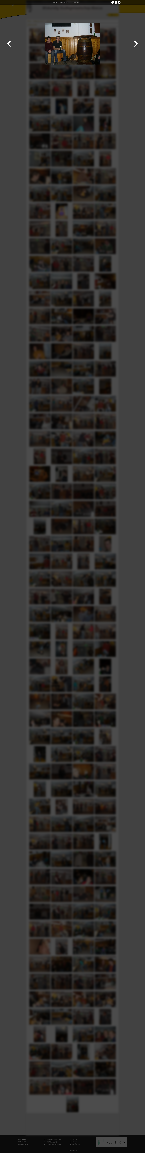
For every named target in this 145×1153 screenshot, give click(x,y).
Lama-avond (75, 2)
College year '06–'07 (64, 2)
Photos (55, 2)
